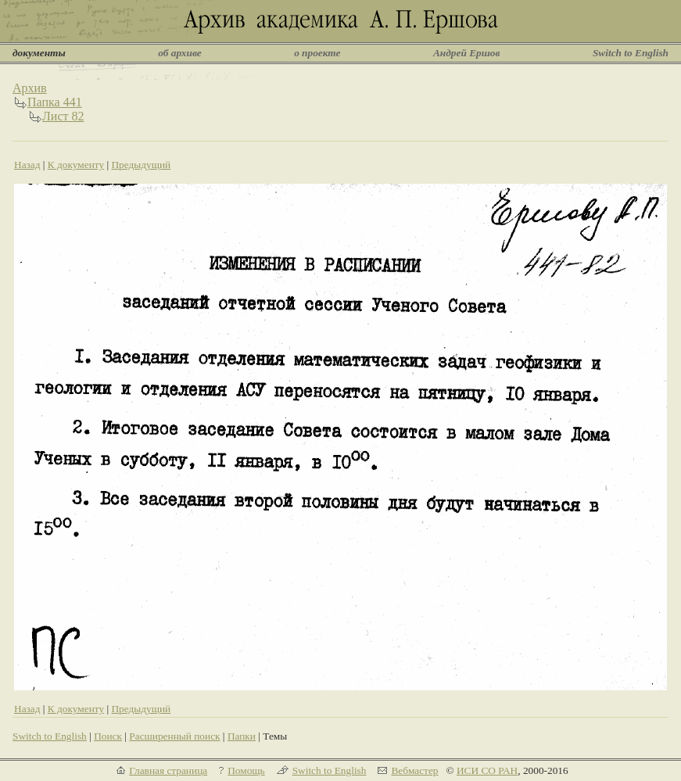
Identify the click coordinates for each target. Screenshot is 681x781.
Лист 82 (63, 116)
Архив (30, 88)
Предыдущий (140, 164)
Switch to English (630, 53)
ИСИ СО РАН (487, 770)
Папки (242, 736)
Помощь (246, 770)
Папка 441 (54, 102)
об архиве (180, 53)
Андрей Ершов (466, 53)
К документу (76, 164)
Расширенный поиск (174, 736)
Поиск (108, 736)
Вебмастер (414, 770)
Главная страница (168, 770)
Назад (27, 164)
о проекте (317, 53)
